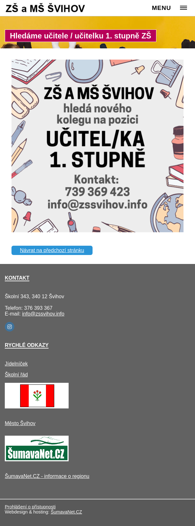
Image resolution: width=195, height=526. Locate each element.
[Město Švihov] (37, 406)
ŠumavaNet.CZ (66, 511)
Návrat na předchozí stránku (52, 250)
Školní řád (16, 374)
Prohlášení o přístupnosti (30, 506)
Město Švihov (20, 423)
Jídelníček (16, 363)
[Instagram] (9, 327)
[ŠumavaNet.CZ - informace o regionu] (37, 459)
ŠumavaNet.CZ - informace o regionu (47, 476)
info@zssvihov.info (43, 313)
